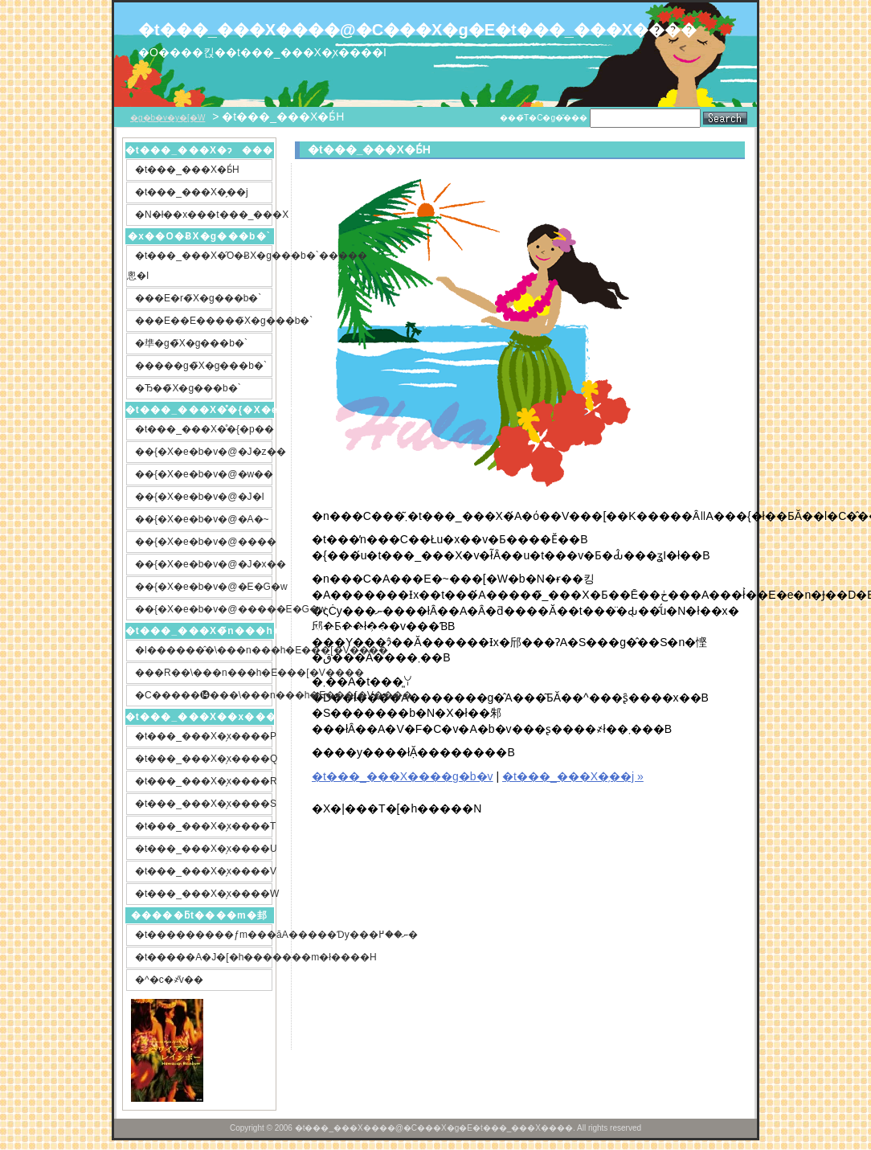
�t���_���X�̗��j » (573, 776)
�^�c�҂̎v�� (169, 979)
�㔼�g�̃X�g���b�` (191, 343)
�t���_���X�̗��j (191, 192)
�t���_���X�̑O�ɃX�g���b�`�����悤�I (199, 265)
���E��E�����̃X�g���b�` (203, 320)
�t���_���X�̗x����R (203, 781)
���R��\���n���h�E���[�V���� (203, 672)
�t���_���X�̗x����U (203, 848)
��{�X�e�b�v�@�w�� (203, 474)
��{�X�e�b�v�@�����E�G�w (203, 609)
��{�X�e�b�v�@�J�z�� (203, 451)
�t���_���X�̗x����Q (203, 758)
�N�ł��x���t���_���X (203, 214)
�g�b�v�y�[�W (167, 117)
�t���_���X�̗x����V (203, 871)
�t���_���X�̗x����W (203, 893)
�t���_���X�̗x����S (203, 803)
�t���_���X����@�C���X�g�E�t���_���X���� (379, 30)
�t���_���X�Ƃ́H (187, 169)
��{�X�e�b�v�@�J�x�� (203, 564)
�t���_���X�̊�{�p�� (203, 429)
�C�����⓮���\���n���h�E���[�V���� (203, 695)
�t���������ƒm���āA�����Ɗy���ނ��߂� (203, 934)
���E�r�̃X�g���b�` (198, 298)
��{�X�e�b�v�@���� (203, 541)
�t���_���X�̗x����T (203, 826)
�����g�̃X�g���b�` (201, 365)
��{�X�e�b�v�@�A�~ (202, 519)
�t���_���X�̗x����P (203, 736)
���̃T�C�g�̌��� (543, 117)
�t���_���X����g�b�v (402, 776)
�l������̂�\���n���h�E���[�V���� (203, 650)
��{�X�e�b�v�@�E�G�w (203, 586)
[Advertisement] (435, 937)
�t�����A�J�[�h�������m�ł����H (203, 957)
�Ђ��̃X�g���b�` (188, 388)
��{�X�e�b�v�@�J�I (199, 496)
